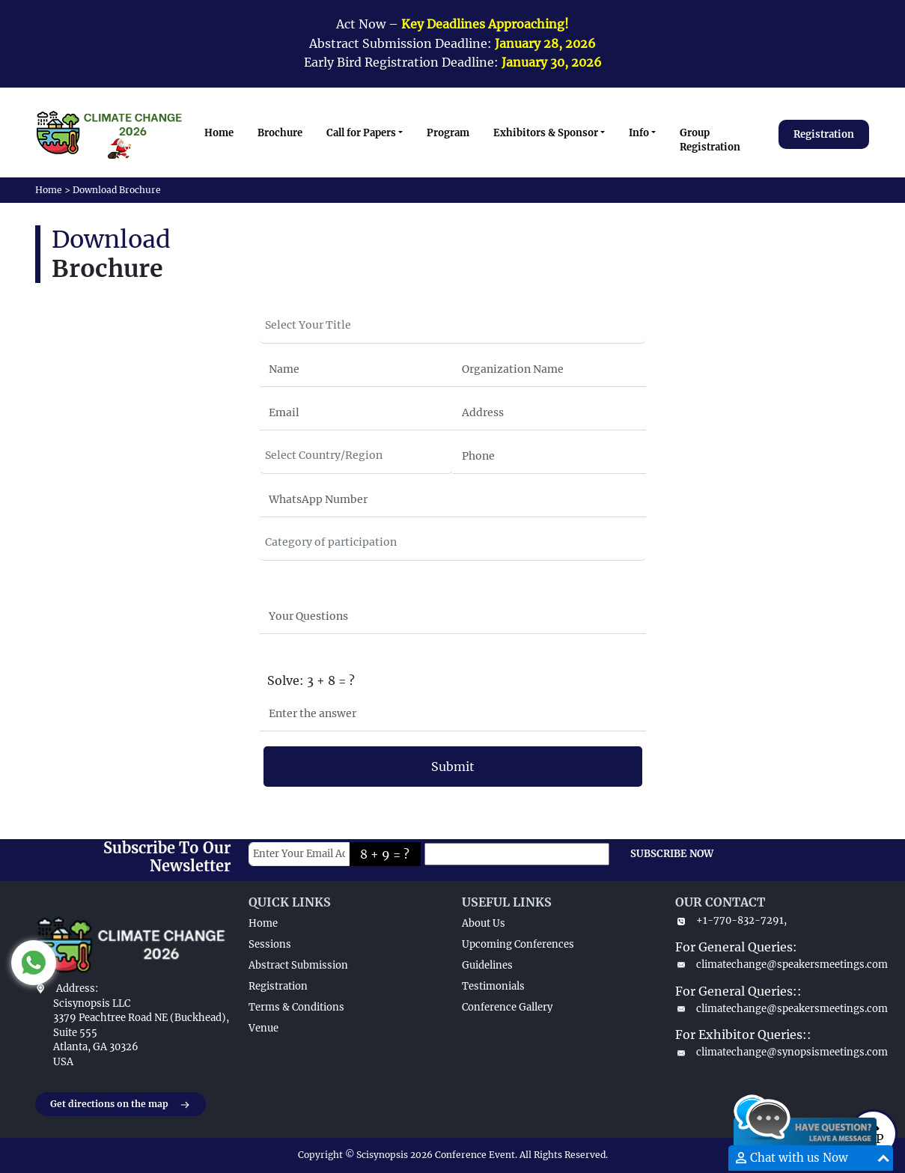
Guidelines (487, 965)
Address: (77, 988)
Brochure (280, 133)
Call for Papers (361, 133)
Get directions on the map (120, 1105)
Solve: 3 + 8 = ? (311, 680)
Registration (823, 134)
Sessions (270, 944)
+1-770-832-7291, (731, 920)
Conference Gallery (507, 1007)
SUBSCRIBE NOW (671, 853)
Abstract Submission (298, 965)
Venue (263, 1028)
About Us (483, 923)
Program (448, 133)
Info (639, 133)
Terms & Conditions (296, 1007)
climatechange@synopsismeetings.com (773, 1052)
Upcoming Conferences (518, 944)
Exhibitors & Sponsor (545, 133)
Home (219, 133)
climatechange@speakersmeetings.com (773, 964)
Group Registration (710, 140)
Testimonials (493, 986)
